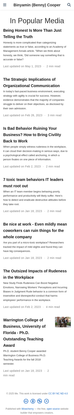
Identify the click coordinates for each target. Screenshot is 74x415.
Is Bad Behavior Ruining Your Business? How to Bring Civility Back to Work (32, 134)
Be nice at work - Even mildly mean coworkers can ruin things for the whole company (35, 230)
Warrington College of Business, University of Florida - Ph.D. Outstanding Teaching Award (24, 333)
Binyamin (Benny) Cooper (36, 5)
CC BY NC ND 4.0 (58, 393)
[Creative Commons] (37, 401)
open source (53, 408)
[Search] (69, 5)
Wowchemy (28, 408)
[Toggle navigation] (4, 5)
